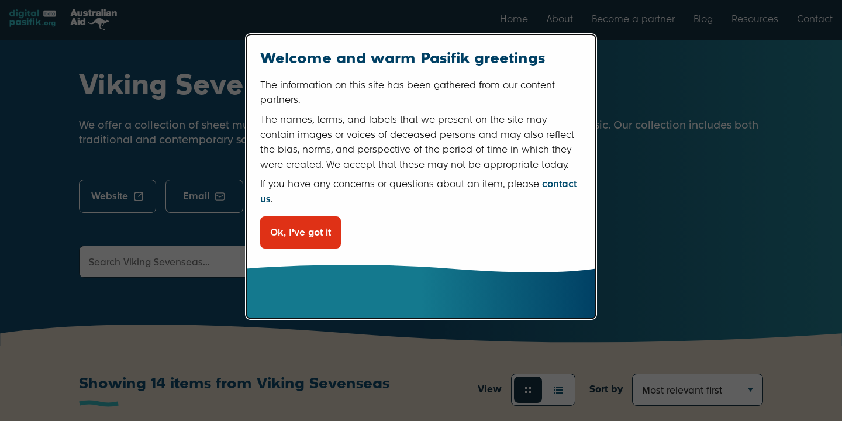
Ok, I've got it (300, 232)
